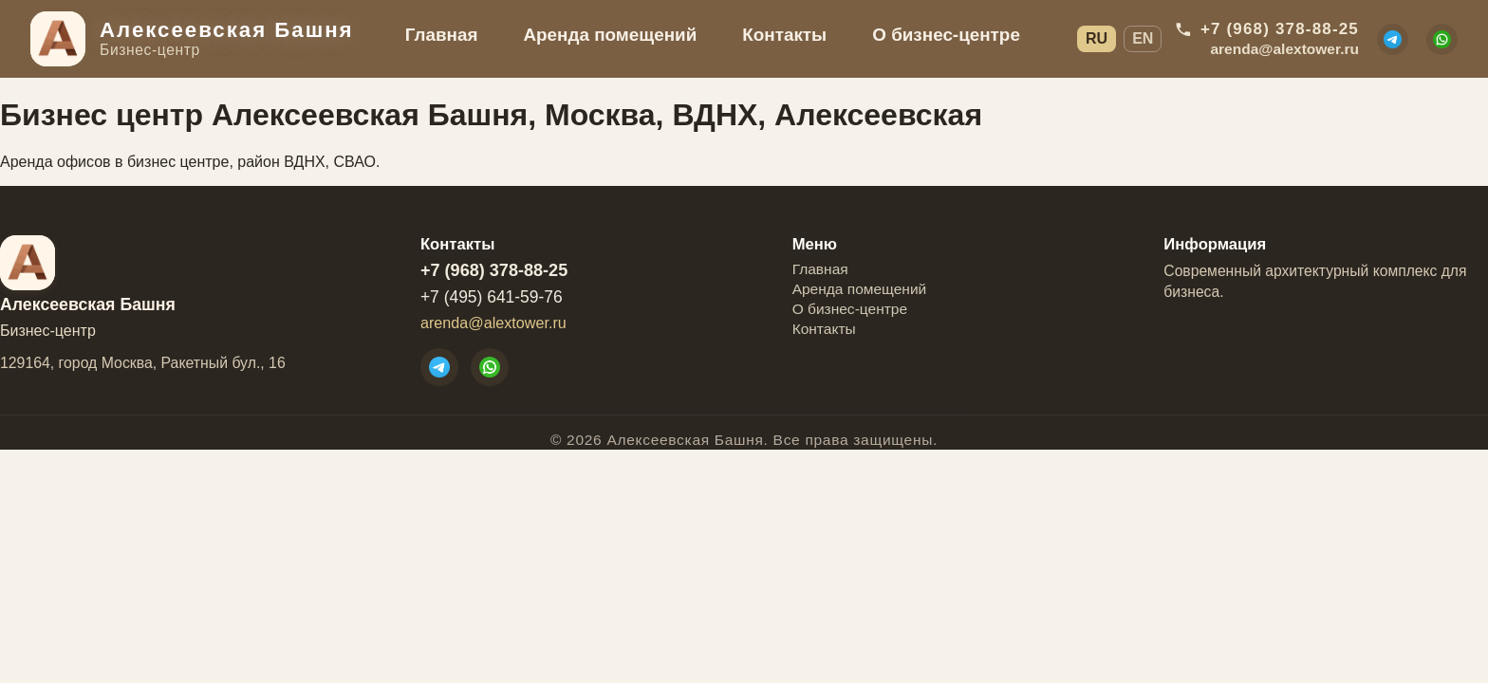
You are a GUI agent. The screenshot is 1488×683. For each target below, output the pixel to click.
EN (1142, 38)
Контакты (784, 35)
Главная (441, 35)
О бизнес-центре (946, 35)
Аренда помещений (610, 35)
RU (1096, 38)
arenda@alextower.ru (493, 322)
